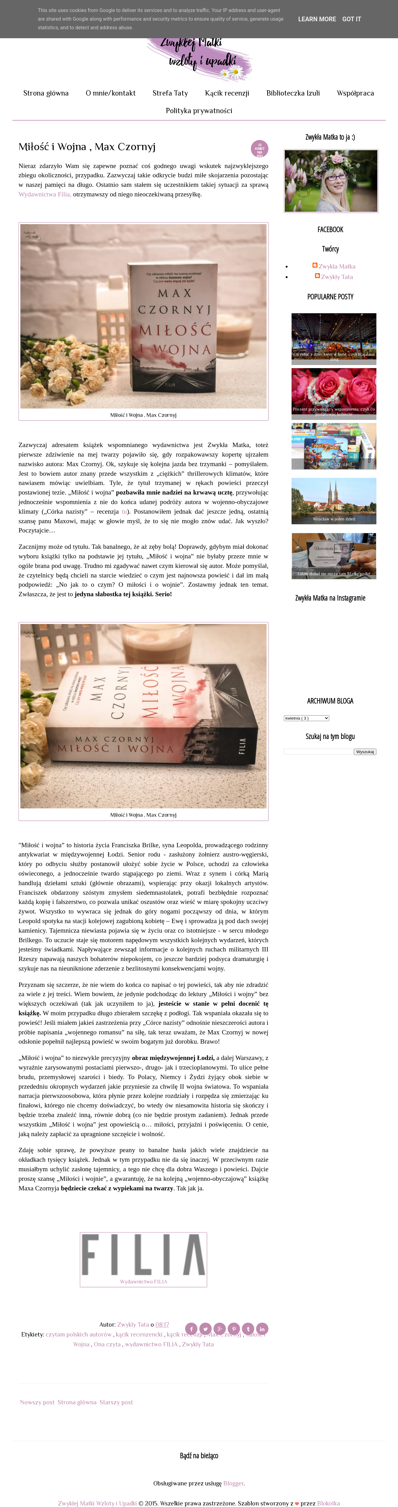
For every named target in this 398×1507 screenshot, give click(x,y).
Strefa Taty (170, 93)
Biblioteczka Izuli (293, 93)
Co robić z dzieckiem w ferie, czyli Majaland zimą (334, 357)
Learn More (317, 19)
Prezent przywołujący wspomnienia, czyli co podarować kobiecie (334, 412)
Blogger (233, 1483)
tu (123, 511)
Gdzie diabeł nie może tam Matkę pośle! (334, 573)
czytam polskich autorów (79, 1334)
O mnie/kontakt (111, 93)
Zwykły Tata (198, 1344)
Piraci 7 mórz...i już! (334, 464)
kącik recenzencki (140, 1334)
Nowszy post (37, 1402)
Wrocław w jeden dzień (334, 518)
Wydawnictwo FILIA (143, 1282)
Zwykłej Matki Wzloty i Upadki (98, 1503)
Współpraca (356, 93)
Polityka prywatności (199, 110)
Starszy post (116, 1402)
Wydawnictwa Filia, (45, 194)
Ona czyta (108, 1344)
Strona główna (46, 93)
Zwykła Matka (337, 266)
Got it (352, 19)
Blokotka (328, 1503)
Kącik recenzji (227, 93)
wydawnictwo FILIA (152, 1344)
